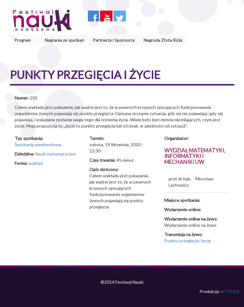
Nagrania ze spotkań (64, 40)
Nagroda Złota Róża (163, 40)
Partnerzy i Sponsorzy (114, 40)
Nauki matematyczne (55, 153)
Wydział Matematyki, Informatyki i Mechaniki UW (194, 156)
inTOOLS (230, 291)
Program (23, 40)
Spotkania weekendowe (38, 144)
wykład (36, 163)
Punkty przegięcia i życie (187, 240)
